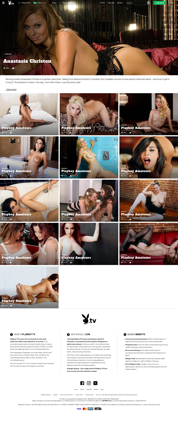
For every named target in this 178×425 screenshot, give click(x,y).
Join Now (159, 3)
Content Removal (140, 400)
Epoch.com (43, 400)
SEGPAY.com (107, 400)
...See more (11, 89)
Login (171, 3)
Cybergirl (8, 54)
